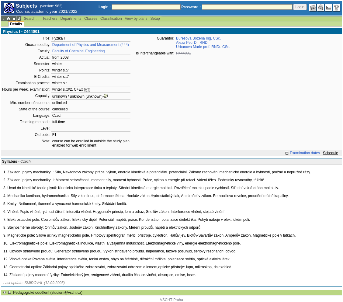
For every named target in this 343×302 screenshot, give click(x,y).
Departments (71, 18)
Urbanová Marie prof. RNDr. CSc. (203, 47)
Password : (191, 7)
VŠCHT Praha (171, 300)
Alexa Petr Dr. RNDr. (193, 42)
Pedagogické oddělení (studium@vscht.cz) (47, 292)
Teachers (50, 18)
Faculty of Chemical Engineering (78, 51)
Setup (155, 18)
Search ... (31, 18)
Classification (111, 18)
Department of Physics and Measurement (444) (90, 45)
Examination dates (305, 153)
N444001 (183, 53)
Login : (105, 7)
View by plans (136, 18)
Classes (90, 18)
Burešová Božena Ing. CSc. (198, 38)
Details (16, 24)
